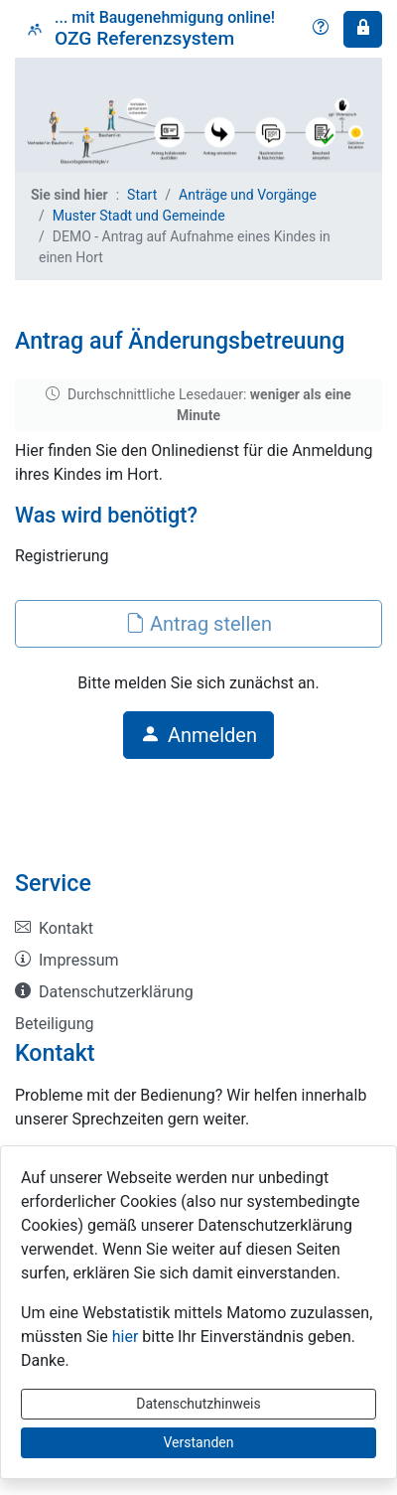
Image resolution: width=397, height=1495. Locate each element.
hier (125, 1336)
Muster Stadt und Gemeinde (139, 216)
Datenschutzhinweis (198, 1404)
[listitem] (198, 929)
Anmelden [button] (198, 735)
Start (142, 195)
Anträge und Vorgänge (248, 195)
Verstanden (199, 1442)
